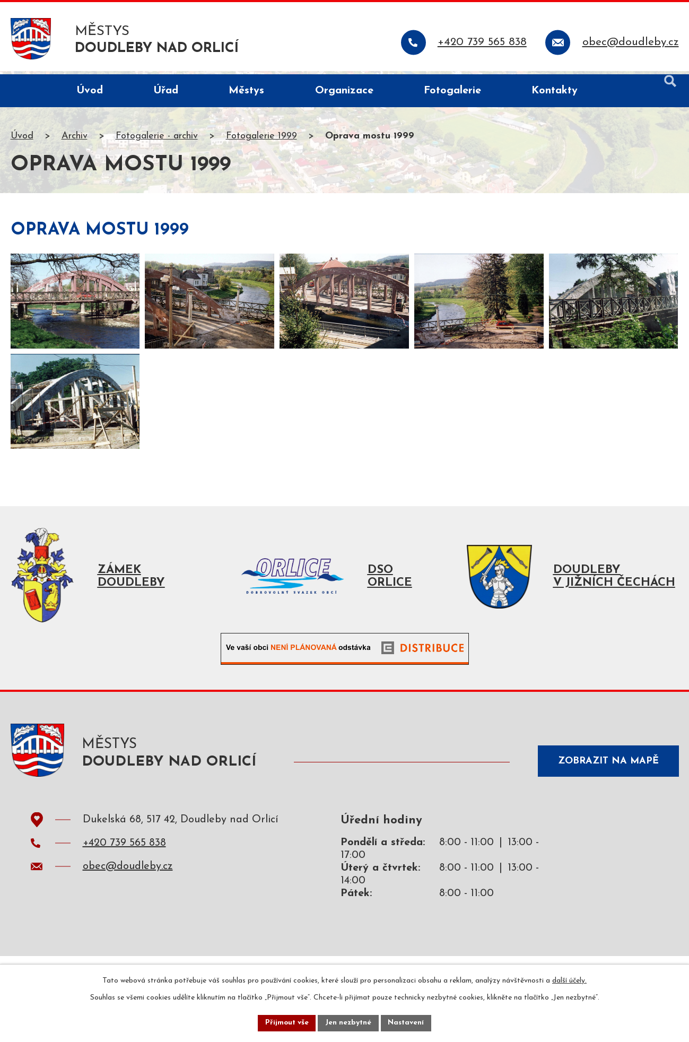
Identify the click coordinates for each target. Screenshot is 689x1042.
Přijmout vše (286, 1023)
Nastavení (407, 1023)
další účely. (569, 980)
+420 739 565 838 (124, 868)
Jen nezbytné (348, 1023)
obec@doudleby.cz (128, 892)
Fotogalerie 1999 (261, 140)
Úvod (22, 140)
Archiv (75, 140)
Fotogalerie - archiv (157, 140)
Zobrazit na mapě (606, 784)
